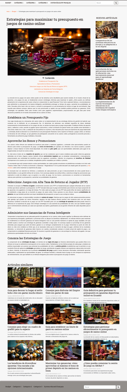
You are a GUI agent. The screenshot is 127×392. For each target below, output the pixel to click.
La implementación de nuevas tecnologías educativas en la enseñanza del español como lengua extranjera (106, 106)
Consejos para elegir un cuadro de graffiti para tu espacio (24, 328)
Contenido (49, 78)
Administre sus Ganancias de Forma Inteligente (48, 89)
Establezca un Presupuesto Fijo (48, 81)
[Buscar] (104, 3)
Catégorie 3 (42, 3)
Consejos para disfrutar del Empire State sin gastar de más (63, 291)
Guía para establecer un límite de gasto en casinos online (62, 328)
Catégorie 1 (18, 3)
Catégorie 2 (30, 3)
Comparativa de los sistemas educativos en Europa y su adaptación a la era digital (106, 43)
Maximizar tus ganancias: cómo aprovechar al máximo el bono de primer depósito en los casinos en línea (62, 367)
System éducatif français (61, 3)
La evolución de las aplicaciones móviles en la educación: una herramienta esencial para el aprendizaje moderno (106, 74)
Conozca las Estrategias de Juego (48, 92)
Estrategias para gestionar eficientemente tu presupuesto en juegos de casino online (100, 329)
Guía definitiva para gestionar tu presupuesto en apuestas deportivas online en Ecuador (101, 293)
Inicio (8, 11)
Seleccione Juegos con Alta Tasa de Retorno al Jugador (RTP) (48, 86)
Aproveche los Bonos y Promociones (48, 84)
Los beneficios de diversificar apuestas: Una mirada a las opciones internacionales (22, 366)
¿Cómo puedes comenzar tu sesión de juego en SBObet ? (101, 364)
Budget (8, 3)
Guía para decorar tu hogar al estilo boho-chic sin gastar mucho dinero (25, 291)
